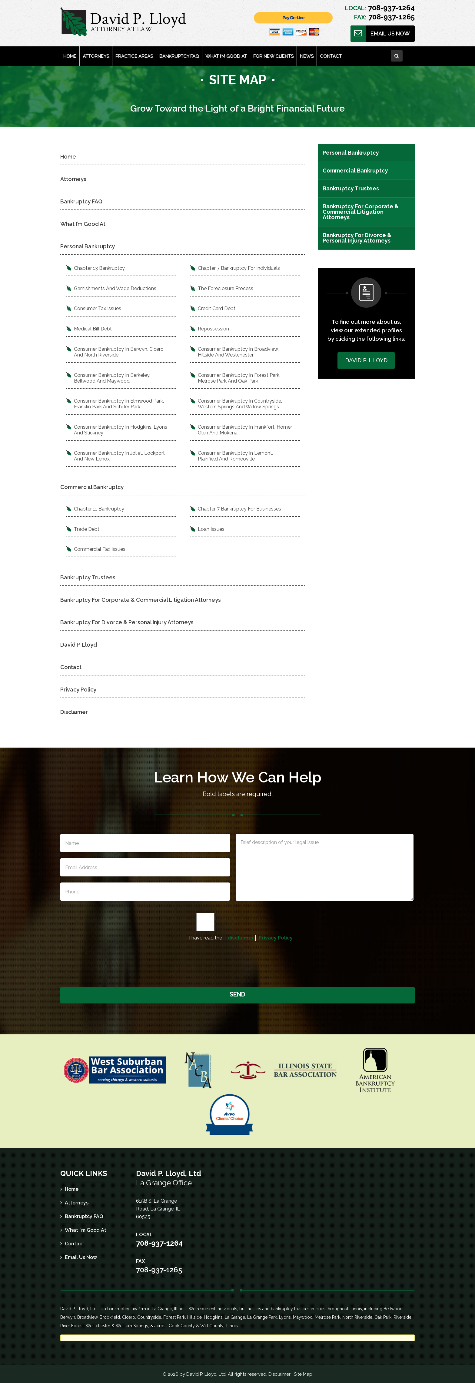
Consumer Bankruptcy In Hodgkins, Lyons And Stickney (120, 430)
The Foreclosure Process (225, 288)
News (307, 56)
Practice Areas (134, 56)
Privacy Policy (78, 689)
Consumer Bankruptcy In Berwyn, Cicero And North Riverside (119, 352)
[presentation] (238, 963)
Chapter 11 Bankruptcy (99, 509)
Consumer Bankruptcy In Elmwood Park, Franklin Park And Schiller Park (119, 404)
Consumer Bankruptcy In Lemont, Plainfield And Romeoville (235, 456)
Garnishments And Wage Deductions (115, 288)
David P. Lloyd (78, 644)
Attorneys (96, 56)
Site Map (303, 1374)
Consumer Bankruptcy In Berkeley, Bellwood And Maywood (112, 378)
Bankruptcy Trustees (87, 577)
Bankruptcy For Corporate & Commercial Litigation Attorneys (140, 600)
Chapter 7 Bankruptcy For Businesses (239, 509)
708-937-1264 (390, 7)
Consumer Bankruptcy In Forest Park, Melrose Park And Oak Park (239, 378)
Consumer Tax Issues (97, 308)
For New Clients (273, 56)
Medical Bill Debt (93, 329)
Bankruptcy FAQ (179, 56)
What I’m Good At (226, 56)
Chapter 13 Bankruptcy (99, 268)
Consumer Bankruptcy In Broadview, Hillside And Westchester (238, 352)
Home (69, 56)
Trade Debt (86, 529)
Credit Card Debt (216, 308)
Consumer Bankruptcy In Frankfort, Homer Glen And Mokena (245, 430)
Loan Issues (211, 529)
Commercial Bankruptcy (92, 487)
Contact (331, 56)
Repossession (213, 329)
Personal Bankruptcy (87, 246)
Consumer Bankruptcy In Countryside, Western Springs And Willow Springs (240, 404)
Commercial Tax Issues (99, 549)
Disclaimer (74, 712)
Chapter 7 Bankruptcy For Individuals (239, 268)
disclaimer (241, 938)
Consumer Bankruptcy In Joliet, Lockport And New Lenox (119, 456)
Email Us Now (390, 33)
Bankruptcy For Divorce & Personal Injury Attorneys (127, 622)
